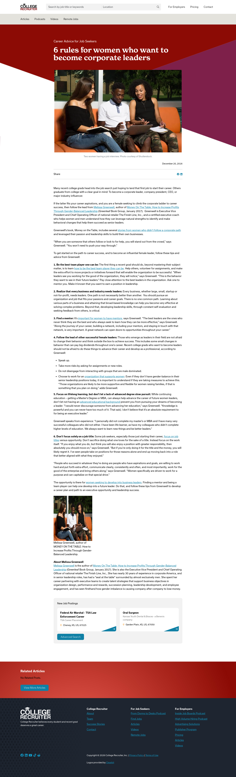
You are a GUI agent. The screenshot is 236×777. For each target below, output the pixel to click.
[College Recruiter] (28, 7)
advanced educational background (100, 402)
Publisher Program (186, 729)
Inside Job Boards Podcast (190, 713)
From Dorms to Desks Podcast (148, 713)
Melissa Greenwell (104, 207)
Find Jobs (136, 718)
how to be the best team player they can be (99, 268)
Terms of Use (151, 755)
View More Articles (34, 687)
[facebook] (178, 174)
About (90, 713)
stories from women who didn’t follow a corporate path (149, 230)
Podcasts (39, 19)
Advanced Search (71, 637)
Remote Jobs (71, 19)
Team (90, 718)
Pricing (194, 7)
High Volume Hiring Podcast (191, 718)
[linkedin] (181, 174)
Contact (208, 7)
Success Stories (96, 724)
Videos (54, 19)
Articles (24, 19)
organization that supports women (104, 376)
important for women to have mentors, (100, 318)
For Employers (176, 7)
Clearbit (110, 762)
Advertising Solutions (187, 724)
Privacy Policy (136, 755)
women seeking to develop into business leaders (113, 482)
